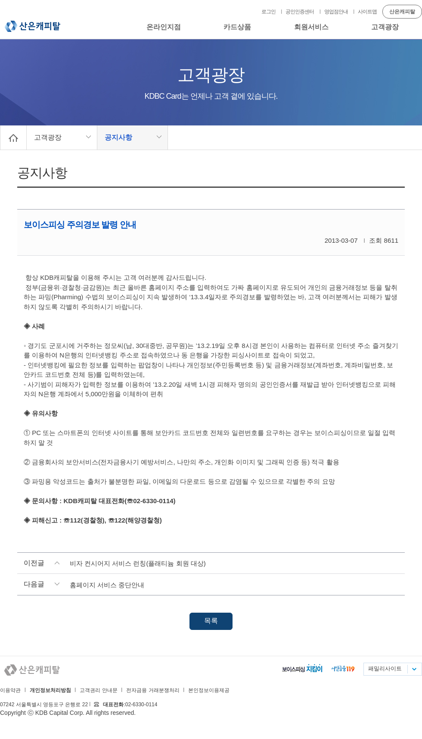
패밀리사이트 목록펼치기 (413, 669)
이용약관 (10, 690)
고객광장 (385, 27)
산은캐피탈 (32, 26)
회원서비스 (311, 27)
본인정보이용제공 (209, 690)
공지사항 (118, 137)
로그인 (268, 12)
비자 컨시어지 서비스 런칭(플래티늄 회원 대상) (138, 563)
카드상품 (237, 27)
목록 (211, 620)
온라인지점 (163, 27)
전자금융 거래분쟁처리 (152, 690)
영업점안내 (336, 12)
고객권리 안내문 (98, 690)
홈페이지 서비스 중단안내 (107, 585)
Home (13, 137)
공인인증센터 (299, 12)
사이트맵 (367, 12)
